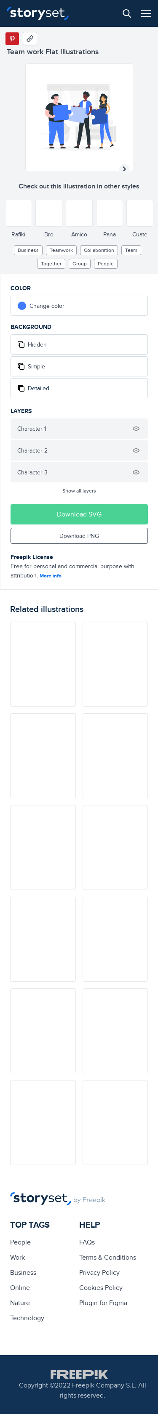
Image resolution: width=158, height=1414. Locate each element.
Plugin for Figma (103, 1303)
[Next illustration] (124, 169)
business (28, 250)
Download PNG (79, 536)
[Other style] (18, 213)
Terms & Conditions (107, 1257)
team (131, 250)
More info (51, 575)
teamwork (61, 250)
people (106, 263)
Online (20, 1287)
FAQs (87, 1242)
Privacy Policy (99, 1272)
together (51, 263)
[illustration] (43, 664)
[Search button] (127, 13)
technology (27, 1318)
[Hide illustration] (136, 429)
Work (17, 1257)
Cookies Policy (101, 1287)
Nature (20, 1303)
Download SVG (79, 514)
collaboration (99, 250)
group (79, 263)
